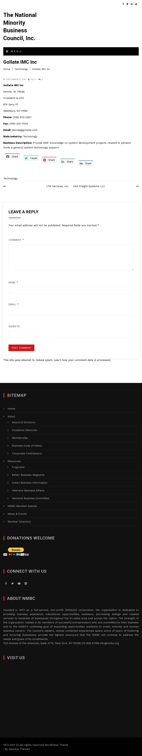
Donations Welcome (24, 429)
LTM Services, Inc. (57, 185)
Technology (10, 178)
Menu (14, 51)
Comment (16, 239)
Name (13, 282)
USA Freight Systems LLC (90, 185)
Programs (18, 466)
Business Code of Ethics (27, 445)
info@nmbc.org (109, 642)
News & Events (17, 513)
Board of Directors (23, 422)
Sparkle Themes (19, 748)
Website (14, 326)
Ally (33, 79)
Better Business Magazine (28, 474)
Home (11, 408)
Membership (20, 437)
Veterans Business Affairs (28, 490)
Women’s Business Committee (30, 498)
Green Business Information (29, 482)
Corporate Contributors (27, 453)
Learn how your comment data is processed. (82, 359)
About (11, 416)
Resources (14, 460)
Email (13, 304)
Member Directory (19, 521)
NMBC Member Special (22, 505)
